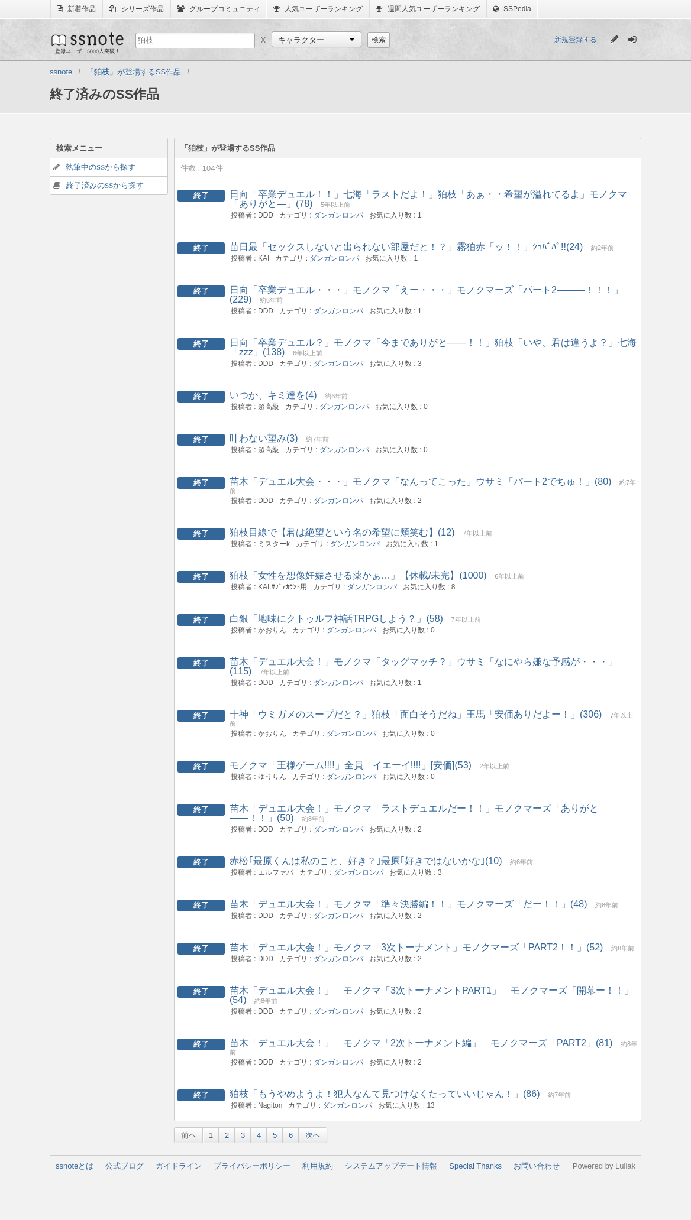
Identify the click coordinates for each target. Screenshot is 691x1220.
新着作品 (76, 9)
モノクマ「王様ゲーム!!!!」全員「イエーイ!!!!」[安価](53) (351, 765)
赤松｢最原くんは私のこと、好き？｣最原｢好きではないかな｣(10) (366, 861)
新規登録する (575, 39)
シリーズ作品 (136, 9)
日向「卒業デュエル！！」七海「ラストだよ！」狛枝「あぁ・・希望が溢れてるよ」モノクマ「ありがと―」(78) (428, 199)
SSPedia (512, 9)
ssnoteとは (74, 1165)
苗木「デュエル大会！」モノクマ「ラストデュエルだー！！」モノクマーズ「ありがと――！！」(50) (414, 813)
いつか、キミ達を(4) (273, 395)
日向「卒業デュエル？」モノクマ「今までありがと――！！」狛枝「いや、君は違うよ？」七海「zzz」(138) (433, 347)
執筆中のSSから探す (100, 167)
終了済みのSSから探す (105, 185)
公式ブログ (124, 1165)
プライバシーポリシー (252, 1165)
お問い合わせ (537, 1165)
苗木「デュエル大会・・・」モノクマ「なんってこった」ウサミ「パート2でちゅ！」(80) (420, 481)
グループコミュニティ (218, 9)
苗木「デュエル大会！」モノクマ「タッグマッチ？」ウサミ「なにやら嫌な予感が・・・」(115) (424, 666)
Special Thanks (475, 1165)
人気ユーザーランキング (318, 9)
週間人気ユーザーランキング (427, 9)
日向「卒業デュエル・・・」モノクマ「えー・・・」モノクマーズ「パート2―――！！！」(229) (426, 294)
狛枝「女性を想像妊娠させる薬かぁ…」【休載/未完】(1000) (358, 575)
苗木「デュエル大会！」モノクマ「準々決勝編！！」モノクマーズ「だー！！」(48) (408, 904)
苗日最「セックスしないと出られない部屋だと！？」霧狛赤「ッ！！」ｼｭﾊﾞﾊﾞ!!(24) (406, 247)
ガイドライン (179, 1165)
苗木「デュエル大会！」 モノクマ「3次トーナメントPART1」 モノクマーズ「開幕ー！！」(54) (432, 995)
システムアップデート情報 (391, 1165)
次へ (313, 1135)
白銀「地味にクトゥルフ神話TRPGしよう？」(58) (336, 619)
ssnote (87, 42)
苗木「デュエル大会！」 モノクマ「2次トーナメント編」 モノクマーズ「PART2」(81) (421, 1043)
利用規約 (317, 1165)
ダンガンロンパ (338, 215)
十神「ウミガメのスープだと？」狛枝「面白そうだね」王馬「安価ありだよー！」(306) (416, 714)
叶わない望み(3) (264, 438)
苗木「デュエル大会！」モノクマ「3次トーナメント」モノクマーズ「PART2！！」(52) (416, 947)
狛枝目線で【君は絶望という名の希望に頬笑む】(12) (342, 532)
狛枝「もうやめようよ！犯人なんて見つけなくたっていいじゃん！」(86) (385, 1094)
